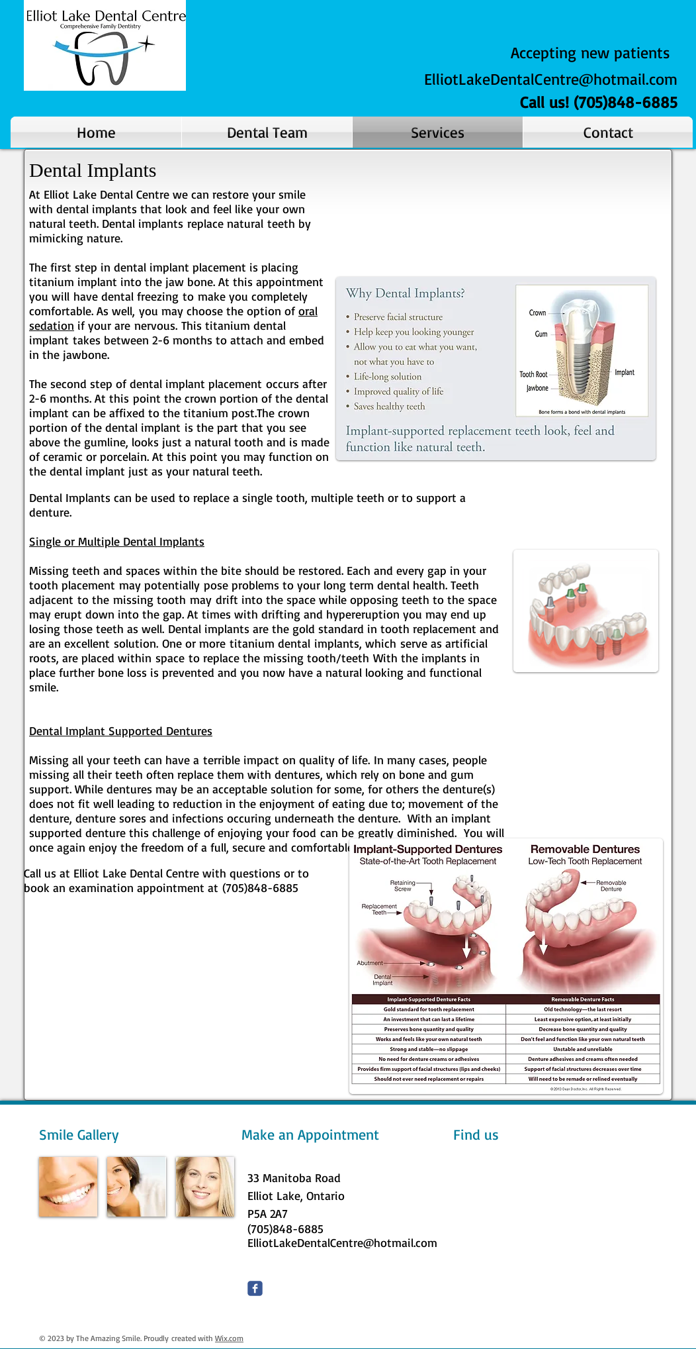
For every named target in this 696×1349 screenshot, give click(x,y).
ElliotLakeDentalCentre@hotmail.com (550, 79)
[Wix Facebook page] (255, 1288)
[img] (68, 1187)
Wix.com (229, 1338)
